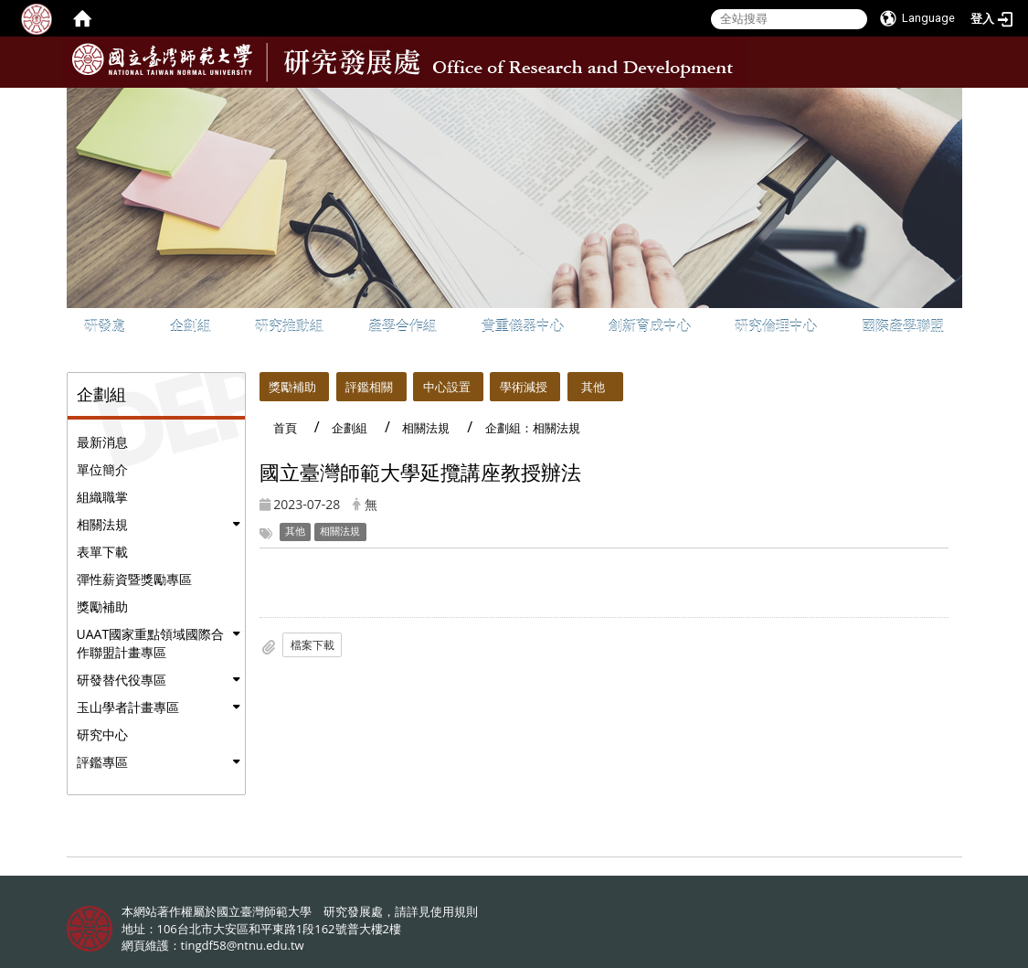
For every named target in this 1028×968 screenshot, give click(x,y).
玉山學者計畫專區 (128, 707)
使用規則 (454, 911)
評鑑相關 (369, 386)
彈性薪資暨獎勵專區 (134, 579)
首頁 (285, 428)
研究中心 (102, 734)
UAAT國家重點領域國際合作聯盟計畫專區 (151, 643)
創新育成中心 (650, 325)
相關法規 (102, 524)
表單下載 (102, 551)
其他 (593, 386)
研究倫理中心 (776, 325)
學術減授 (523, 386)
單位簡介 (102, 469)
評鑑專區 (102, 762)
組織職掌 (102, 496)
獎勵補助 (102, 606)
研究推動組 (289, 325)
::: (946, 101)
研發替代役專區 (121, 679)
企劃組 (190, 325)
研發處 (104, 325)
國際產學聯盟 (903, 325)
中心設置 (447, 386)
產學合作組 (402, 325)
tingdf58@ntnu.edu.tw (242, 945)
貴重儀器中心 (523, 325)
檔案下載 (312, 645)
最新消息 (102, 442)
